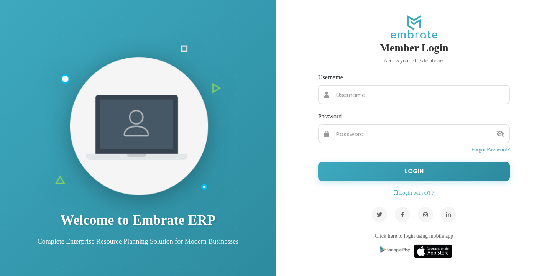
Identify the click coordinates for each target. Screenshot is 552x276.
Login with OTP (414, 193)
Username (330, 77)
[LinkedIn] (448, 214)
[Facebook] (402, 214)
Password (330, 116)
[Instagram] (425, 214)
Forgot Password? (491, 150)
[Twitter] (379, 214)
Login (414, 171)
